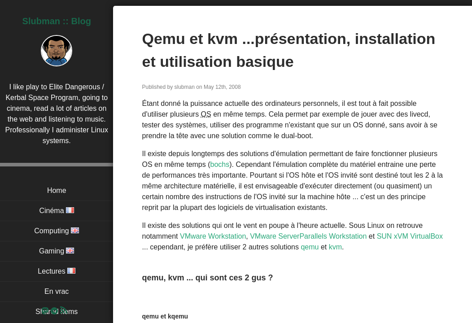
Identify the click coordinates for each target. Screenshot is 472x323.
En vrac (56, 291)
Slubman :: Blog (56, 21)
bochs (220, 164)
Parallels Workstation (333, 236)
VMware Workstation (213, 236)
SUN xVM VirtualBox (410, 236)
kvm (335, 247)
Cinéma (56, 210)
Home (56, 190)
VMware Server (274, 236)
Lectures (56, 271)
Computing (56, 231)
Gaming (56, 251)
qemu (310, 247)
